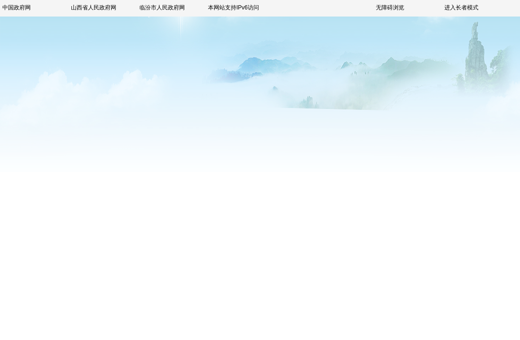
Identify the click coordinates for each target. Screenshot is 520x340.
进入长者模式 (461, 7)
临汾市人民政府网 (162, 7)
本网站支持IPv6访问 (233, 7)
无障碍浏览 (390, 7)
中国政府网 (16, 7)
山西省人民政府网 (93, 7)
